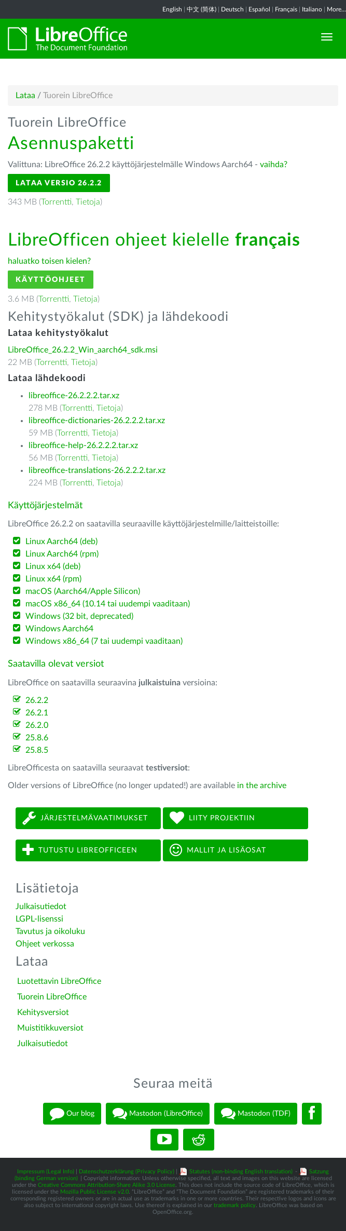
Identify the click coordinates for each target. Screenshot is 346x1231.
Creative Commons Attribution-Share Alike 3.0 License (106, 1185)
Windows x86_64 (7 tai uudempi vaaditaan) (104, 641)
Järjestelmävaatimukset (85, 818)
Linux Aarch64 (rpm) (62, 554)
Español (259, 9)
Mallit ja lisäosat (218, 850)
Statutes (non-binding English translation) (241, 1171)
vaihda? (273, 164)
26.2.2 (36, 700)
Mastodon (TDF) (255, 1113)
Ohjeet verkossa (45, 944)
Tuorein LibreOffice (52, 997)
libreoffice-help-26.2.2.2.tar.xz (83, 445)
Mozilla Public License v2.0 (94, 1192)
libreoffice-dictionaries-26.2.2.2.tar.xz (97, 420)
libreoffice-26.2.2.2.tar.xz (74, 395)
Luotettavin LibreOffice (59, 981)
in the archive (261, 785)
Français (286, 9)
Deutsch (232, 9)
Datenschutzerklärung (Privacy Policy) (126, 1171)
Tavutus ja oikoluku (50, 931)
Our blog (72, 1113)
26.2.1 (36, 713)
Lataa (25, 95)
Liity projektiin (212, 818)
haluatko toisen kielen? (49, 261)
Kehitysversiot (43, 1012)
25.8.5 (36, 750)
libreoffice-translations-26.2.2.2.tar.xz (97, 470)
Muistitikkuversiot (50, 1028)
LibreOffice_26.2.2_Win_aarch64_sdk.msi (83, 350)
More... (336, 9)
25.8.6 (36, 738)
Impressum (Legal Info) (45, 1171)
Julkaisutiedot (41, 906)
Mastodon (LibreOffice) (158, 1113)
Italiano (312, 9)
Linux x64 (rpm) (53, 579)
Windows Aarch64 (59, 629)
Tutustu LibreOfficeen (79, 850)
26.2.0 (36, 725)
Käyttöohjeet (51, 279)
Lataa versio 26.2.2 (59, 183)
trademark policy (235, 1205)
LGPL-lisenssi (39, 919)
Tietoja (88, 202)
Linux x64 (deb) (52, 566)
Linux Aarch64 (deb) (61, 541)
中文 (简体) (201, 9)
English (172, 9)
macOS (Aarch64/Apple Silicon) (82, 591)
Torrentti (56, 202)
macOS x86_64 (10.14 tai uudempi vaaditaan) (107, 604)
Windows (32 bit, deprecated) (79, 616)
